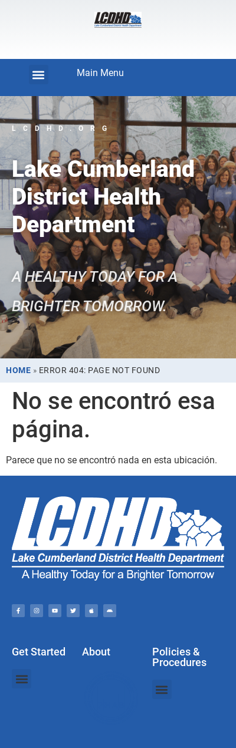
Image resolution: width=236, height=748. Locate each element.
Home (18, 370)
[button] (38, 74)
